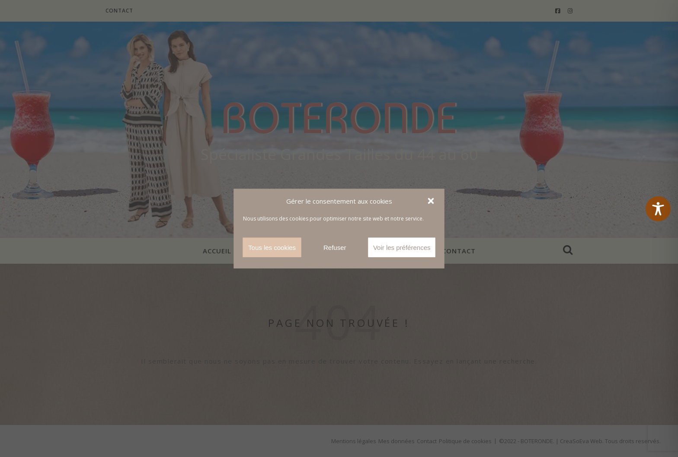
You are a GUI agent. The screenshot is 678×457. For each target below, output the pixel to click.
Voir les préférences (402, 247)
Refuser (334, 247)
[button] (431, 201)
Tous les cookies (272, 247)
